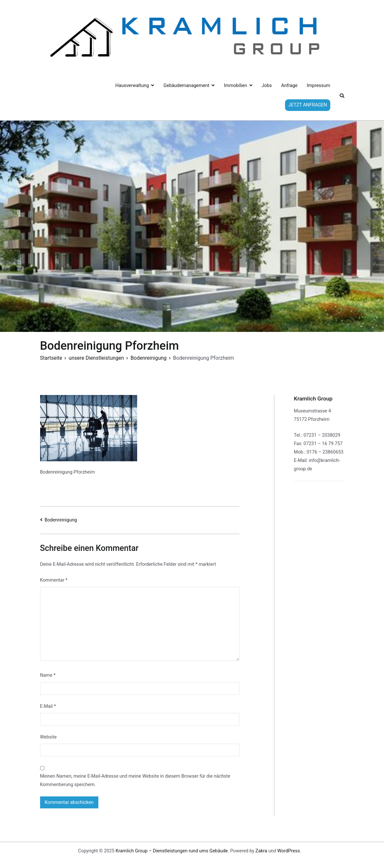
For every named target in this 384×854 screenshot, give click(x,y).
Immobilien (235, 85)
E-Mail (48, 706)
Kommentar (54, 580)
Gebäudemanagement (186, 85)
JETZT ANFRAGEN (307, 105)
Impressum (318, 85)
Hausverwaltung (132, 85)
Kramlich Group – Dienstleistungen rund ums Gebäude (171, 851)
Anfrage (289, 85)
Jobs (267, 85)
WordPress (288, 851)
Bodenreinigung (61, 520)
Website (48, 737)
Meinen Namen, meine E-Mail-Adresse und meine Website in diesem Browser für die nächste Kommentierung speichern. (135, 780)
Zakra (261, 851)
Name (48, 675)
